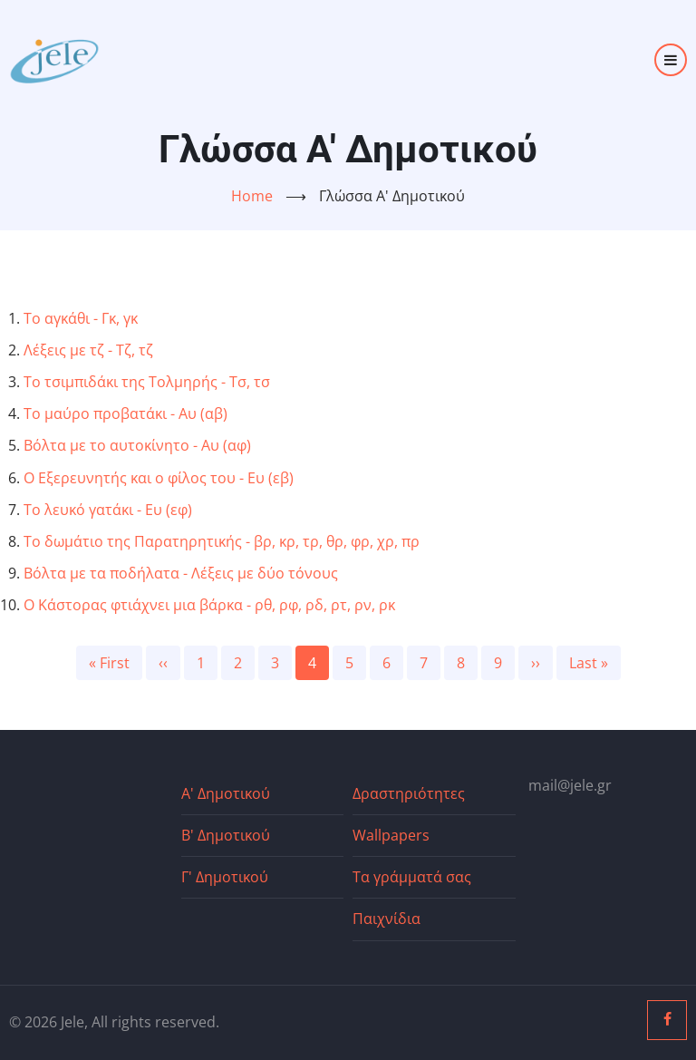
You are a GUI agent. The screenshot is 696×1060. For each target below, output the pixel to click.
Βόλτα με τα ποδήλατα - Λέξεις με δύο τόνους (181, 573)
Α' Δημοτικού (225, 793)
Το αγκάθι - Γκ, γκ (81, 318)
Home (252, 196)
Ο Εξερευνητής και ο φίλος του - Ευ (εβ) (159, 478)
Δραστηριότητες (409, 793)
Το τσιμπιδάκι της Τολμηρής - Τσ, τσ (147, 382)
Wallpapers (391, 835)
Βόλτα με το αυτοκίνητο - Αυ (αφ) (137, 445)
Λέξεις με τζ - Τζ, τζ (88, 350)
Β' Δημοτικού (225, 835)
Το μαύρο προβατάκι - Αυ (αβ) (125, 413)
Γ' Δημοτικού (224, 877)
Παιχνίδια (386, 919)
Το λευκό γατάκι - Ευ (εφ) (108, 510)
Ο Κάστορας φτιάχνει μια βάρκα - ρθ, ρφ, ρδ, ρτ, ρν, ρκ (209, 605)
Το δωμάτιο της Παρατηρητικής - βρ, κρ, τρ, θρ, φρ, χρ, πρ (222, 541)
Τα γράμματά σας (412, 877)
